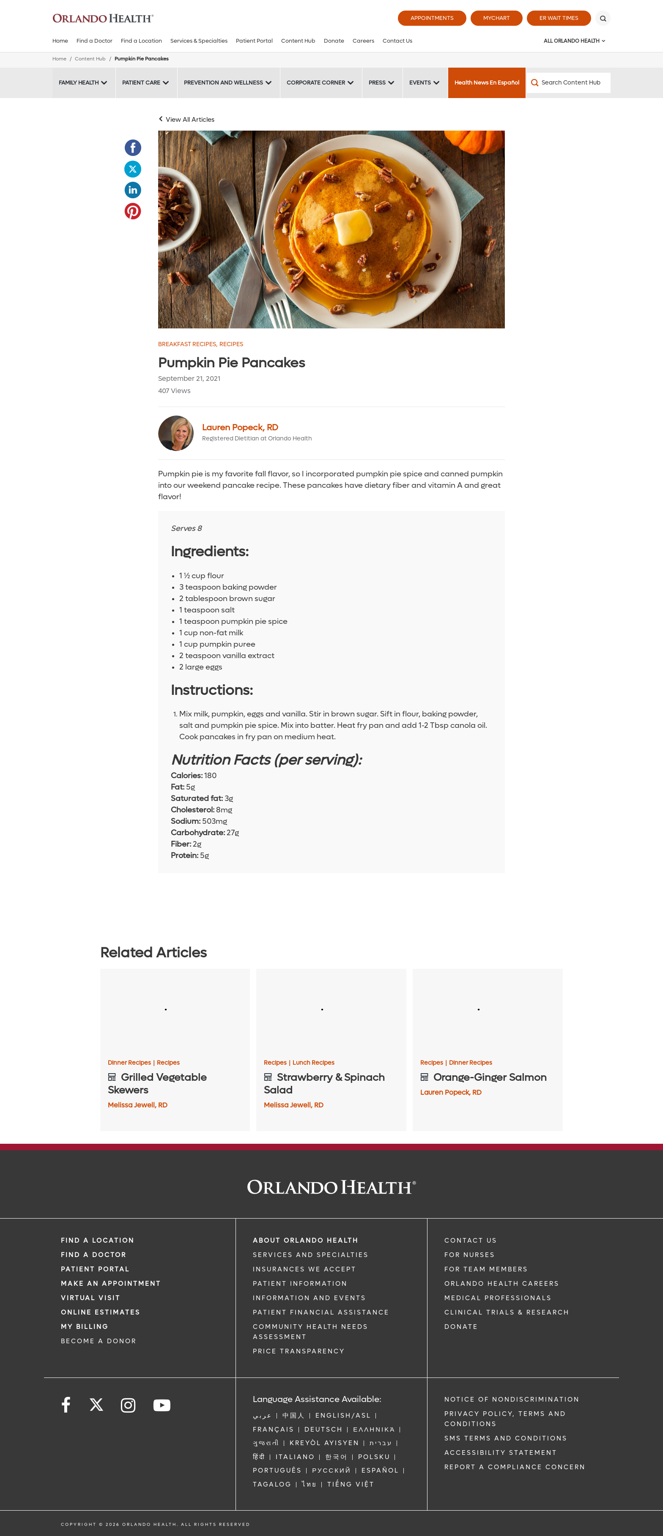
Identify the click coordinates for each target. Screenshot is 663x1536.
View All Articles (190, 119)
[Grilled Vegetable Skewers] (175, 1011)
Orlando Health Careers (501, 1283)
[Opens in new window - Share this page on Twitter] (132, 169)
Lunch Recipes (313, 1063)
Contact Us (397, 40)
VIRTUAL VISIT (91, 1298)
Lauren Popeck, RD (240, 428)
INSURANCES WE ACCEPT (304, 1269)
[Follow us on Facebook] (66, 1405)
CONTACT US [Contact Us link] (470, 1240)
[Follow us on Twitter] (96, 1402)
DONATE (461, 1327)
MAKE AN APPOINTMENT (111, 1283)
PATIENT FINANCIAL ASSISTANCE (321, 1312)
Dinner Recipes (131, 1063)
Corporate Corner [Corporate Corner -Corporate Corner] (316, 82)
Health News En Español (487, 82)
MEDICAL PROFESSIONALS (498, 1298)
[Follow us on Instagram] (129, 1405)
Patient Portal (254, 40)
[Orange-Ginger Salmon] (488, 1011)
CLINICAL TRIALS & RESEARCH (507, 1312)
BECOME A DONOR (99, 1341)
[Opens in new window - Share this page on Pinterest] (132, 211)
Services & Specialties (198, 40)
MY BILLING (85, 1327)
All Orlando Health (572, 41)
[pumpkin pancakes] (331, 229)
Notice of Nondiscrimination (512, 1399)
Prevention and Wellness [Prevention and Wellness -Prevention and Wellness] (223, 82)
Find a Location (141, 40)
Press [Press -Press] (377, 82)
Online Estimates (100, 1312)
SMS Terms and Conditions (505, 1438)
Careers (363, 40)
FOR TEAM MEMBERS (486, 1269)
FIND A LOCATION (97, 1240)
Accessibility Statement (500, 1453)
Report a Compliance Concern (515, 1467)
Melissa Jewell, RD (137, 1105)
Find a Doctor (94, 40)
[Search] (603, 18)
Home (60, 40)
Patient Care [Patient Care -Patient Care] (141, 82)
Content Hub (298, 40)
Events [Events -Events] (420, 82)
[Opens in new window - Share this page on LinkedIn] (132, 190)
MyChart (496, 18)
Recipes (231, 344)
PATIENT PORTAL (95, 1269)
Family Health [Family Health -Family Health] (79, 82)
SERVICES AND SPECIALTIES (311, 1255)
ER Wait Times (559, 18)
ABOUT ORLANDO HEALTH (306, 1240)
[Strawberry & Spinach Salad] (331, 1011)
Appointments (432, 18)
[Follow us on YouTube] (162, 1405)
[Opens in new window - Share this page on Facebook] (132, 147)
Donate (334, 40)
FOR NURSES (469, 1255)
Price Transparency (299, 1351)
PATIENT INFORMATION (300, 1283)
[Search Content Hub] (569, 83)
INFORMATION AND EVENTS (309, 1298)
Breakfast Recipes (187, 344)
